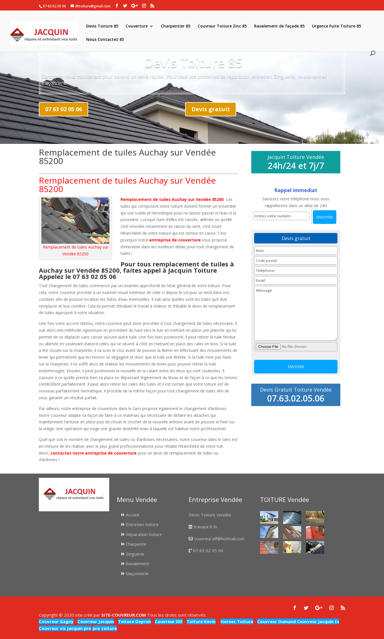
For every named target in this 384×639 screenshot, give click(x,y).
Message (295, 313)
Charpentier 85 (175, 26)
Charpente (136, 544)
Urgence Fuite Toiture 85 (336, 26)
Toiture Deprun (134, 621)
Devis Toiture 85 (102, 26)
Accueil (132, 515)
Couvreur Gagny (56, 621)
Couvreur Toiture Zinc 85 (222, 26)
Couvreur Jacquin (95, 621)
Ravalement (137, 563)
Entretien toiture (142, 524)
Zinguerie (135, 554)
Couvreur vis (52, 628)
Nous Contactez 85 (105, 39)
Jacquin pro (78, 628)
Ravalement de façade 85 (279, 26)
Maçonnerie (137, 573)
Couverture (137, 26)
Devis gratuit (210, 109)
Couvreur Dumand (276, 621)
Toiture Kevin (201, 621)
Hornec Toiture (237, 621)
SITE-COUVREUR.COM (123, 615)
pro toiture (104, 628)
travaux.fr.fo (205, 526)
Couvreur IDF (169, 621)
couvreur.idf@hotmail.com (219, 538)
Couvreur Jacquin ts (317, 621)
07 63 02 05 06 (63, 109)
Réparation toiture (144, 534)
